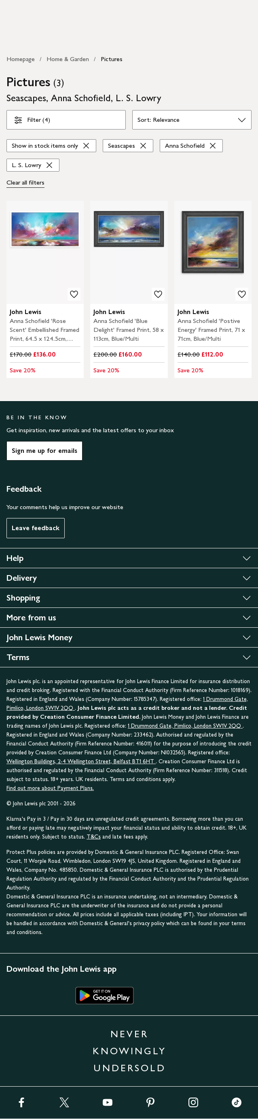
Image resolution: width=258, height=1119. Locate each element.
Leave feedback (35, 528)
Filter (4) (31, 121)
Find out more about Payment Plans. (50, 788)
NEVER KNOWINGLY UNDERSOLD (129, 1051)
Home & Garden (68, 59)
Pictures (112, 59)
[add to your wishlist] (74, 294)
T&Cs (94, 836)
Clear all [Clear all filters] (25, 182)
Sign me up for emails (44, 450)
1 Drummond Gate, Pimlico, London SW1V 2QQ (185, 725)
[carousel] (45, 252)
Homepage (20, 59)
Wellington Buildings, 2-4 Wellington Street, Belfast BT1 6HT (81, 761)
